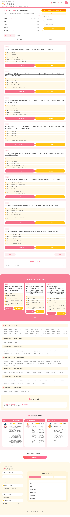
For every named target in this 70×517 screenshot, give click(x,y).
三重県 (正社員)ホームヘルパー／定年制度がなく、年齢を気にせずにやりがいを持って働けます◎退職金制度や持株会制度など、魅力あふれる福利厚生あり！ (55, 292)
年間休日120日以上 (8, 366)
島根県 (49, 334)
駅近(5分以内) (21, 385)
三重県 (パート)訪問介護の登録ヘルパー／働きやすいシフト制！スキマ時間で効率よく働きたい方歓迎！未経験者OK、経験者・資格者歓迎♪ (34, 291)
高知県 (27, 336)
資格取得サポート (59, 364)
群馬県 (53, 330)
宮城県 (21, 330)
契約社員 (17, 394)
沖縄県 (11, 338)
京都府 (16, 334)
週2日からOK (51, 385)
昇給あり (13, 364)
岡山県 (54, 334)
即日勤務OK (23, 387)
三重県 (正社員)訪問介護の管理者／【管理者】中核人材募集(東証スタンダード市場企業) (29, 49)
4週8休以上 (22, 383)
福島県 (37, 330)
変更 (38, 21)
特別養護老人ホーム (8, 353)
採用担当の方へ (6, 493)
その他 (48, 357)
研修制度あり (7, 368)
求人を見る (50, 65)
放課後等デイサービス (8, 357)
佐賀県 (37, 336)
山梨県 (38, 332)
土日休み (29, 383)
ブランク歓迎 (16, 376)
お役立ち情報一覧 (7, 499)
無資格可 (29, 376)
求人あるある (4, 6)
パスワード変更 (6, 484)
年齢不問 (61, 376)
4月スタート (45, 387)
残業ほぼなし (31, 387)
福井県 (33, 332)
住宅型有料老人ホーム (8, 355)
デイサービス (26, 353)
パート (10, 394)
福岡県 (32, 336)
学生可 (40, 376)
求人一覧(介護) (11, 6)
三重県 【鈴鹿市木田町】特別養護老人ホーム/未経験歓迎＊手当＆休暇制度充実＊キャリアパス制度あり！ (34, 179)
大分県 (53, 336)
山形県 (32, 330)
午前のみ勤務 (49, 383)
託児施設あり (50, 364)
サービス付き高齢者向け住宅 (22, 355)
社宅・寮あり (42, 364)
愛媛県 (21, 336)
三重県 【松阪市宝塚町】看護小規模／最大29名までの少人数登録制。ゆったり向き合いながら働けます (33, 231)
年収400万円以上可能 (31, 366)
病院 (36, 357)
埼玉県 (59, 330)
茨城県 (43, 330)
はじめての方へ (6, 491)
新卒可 (35, 376)
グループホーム (44, 353)
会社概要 (5, 506)
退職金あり (6, 364)
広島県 (60, 334)
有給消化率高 (62, 366)
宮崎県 (59, 336)
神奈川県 (11, 332)
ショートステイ (47, 355)
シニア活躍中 (47, 376)
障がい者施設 (55, 355)
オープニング (29, 385)
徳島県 (10, 336)
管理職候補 (15, 387)
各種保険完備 (34, 364)
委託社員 (23, 394)
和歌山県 (38, 334)
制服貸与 (14, 368)
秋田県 (27, 330)
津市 (5, 345)
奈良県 (32, 334)
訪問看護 (24, 357)
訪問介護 (18, 357)
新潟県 (17, 332)
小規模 (36, 385)
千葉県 (64, 330)
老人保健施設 (18, 353)
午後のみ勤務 (57, 383)
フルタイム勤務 (7, 383)
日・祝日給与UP (53, 366)
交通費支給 (26, 364)
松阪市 (16, 345)
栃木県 (48, 330)
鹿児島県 (6, 338)
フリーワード (46, 16)
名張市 (21, 345)
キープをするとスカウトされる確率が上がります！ (53, 10)
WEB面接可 (52, 387)
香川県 (16, 336)
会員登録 (5, 482)
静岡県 (54, 332)
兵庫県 (27, 334)
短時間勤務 (6, 385)
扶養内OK (15, 383)
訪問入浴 (30, 357)
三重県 (5, 334)
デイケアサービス (35, 353)
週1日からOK (43, 385)
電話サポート (15, 491)
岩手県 (16, 330)
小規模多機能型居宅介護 (36, 355)
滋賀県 (10, 334)
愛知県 (60, 332)
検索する (54, 28)
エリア (44, 21)
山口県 (5, 336)
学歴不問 (55, 376)
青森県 (10, 330)
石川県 (27, 332)
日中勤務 (35, 383)
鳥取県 (44, 334)
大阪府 (21, 334)
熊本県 (48, 336)
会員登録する (35, 459)
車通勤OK (13, 385)
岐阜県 (49, 332)
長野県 (44, 332)
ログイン (14, 482)
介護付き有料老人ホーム (56, 353)
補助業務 (38, 387)
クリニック (41, 357)
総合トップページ (8, 475)
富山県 (22, 332)
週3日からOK (59, 385)
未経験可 (23, 376)
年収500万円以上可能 (42, 366)
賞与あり (19, 364)
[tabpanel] (14, 298)
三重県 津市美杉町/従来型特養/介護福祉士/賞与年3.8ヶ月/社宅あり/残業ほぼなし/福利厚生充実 (31, 205)
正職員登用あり (7, 387)
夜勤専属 (42, 383)
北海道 (5, 330)
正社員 (5, 394)
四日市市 (10, 345)
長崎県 (43, 336)
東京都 (5, 332)
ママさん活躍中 (7, 376)
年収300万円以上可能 (19, 366)
